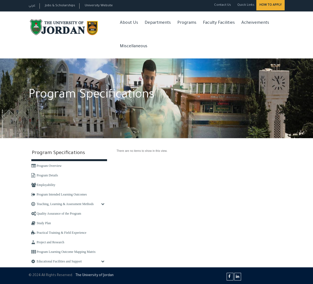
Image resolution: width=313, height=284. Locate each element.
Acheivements (255, 23)
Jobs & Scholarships (60, 6)
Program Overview (46, 166)
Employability (43, 185)
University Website (99, 6)
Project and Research (47, 242)
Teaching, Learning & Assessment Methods (62, 204)
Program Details (44, 175)
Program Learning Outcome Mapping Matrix (63, 252)
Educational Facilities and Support (56, 261)
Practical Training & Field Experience (59, 233)
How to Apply (270, 5)
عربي (32, 6)
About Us (129, 23)
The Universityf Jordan (94, 275)
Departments (158, 23)
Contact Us (222, 5)
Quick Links (245, 5)
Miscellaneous (133, 46)
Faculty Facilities (219, 23)
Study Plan (41, 223)
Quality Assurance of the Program (56, 213)
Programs (186, 23)
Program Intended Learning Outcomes (59, 194)
